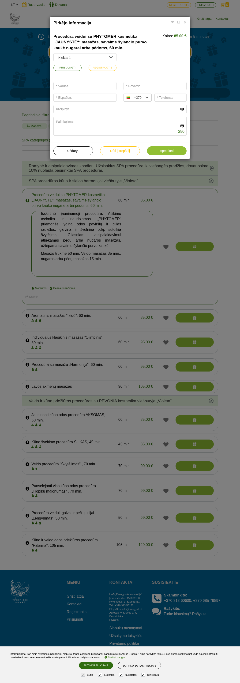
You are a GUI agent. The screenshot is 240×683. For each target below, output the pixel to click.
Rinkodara (150, 674)
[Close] (185, 22)
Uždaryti (73, 151)
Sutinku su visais (96, 665)
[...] (116, 109)
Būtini (88, 674)
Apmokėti (166, 151)
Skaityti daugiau (115, 657)
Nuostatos (128, 674)
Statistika (107, 674)
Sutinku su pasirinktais (139, 665)
